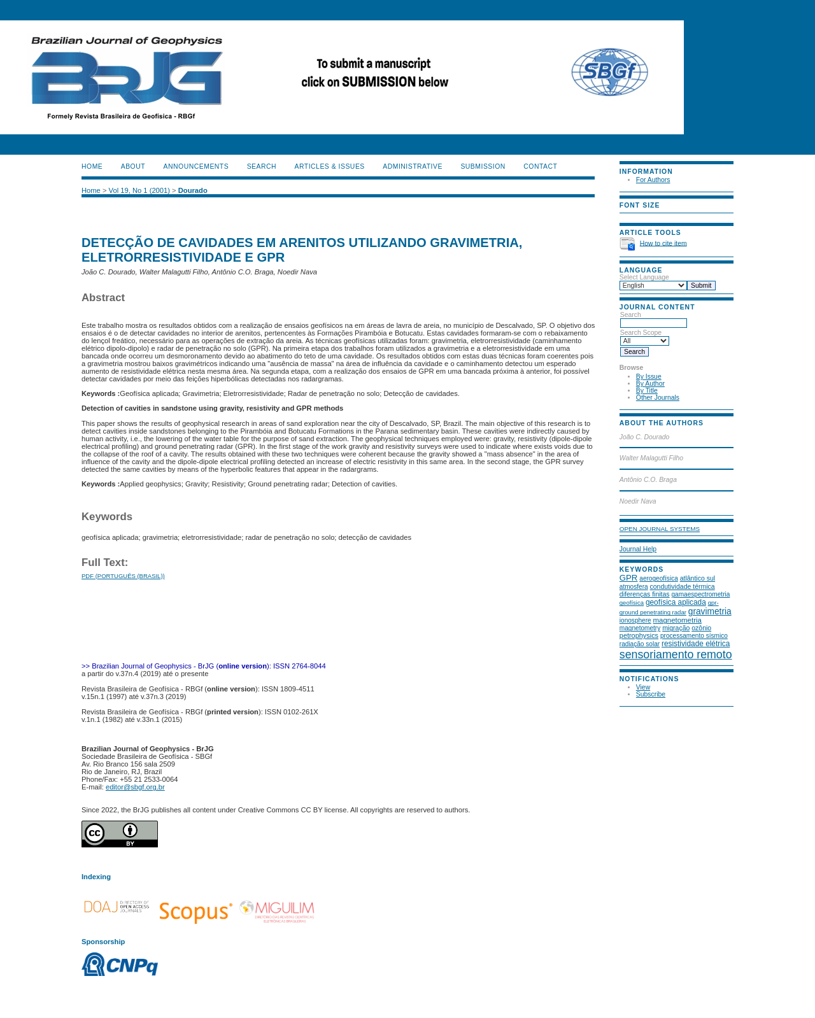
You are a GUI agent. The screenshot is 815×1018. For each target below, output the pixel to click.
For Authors (653, 179)
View (643, 687)
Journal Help (638, 549)
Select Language (644, 277)
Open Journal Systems (660, 528)
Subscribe (650, 694)
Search (653, 319)
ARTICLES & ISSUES (330, 166)
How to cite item (663, 242)
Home (92, 166)
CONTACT (540, 166)
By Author (650, 383)
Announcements (196, 166)
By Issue (649, 376)
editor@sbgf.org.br (135, 787)
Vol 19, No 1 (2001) (139, 190)
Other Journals (657, 397)
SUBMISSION (482, 166)
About (133, 166)
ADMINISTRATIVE (413, 166)
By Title (647, 390)
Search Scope (644, 336)
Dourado (193, 190)
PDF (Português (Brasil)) (123, 575)
